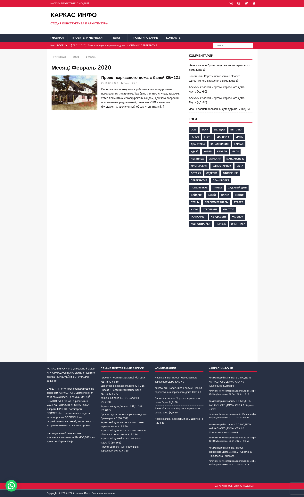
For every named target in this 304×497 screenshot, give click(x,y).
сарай (212, 195)
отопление (230, 173)
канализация (219, 144)
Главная (57, 37)
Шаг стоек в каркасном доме (118, 385)
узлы (194, 209)
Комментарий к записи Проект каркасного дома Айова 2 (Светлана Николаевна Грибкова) (230, 451)
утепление (210, 209)
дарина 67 (224, 136)
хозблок (237, 216)
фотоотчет (198, 216)
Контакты (173, 37)
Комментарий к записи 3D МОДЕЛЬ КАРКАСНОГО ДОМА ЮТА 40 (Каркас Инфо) (231, 404)
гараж (195, 136)
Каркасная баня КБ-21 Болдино (120, 397)
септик (239, 195)
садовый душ (237, 187)
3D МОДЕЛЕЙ (83, 437)
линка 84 (215, 158)
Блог (117, 37)
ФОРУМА (78, 376)
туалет (238, 202)
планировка (221, 180)
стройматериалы (216, 202)
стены (195, 202)
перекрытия (199, 180)
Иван (127, 82)
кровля (222, 151)
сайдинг (196, 195)
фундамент (218, 216)
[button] (11, 486)
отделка (212, 173)
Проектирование (144, 37)
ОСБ (193, 129)
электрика (238, 223)
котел (207, 151)
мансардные (235, 158)
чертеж (221, 223)
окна (239, 165)
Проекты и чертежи (87, 37)
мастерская (199, 165)
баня (204, 129)
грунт (208, 136)
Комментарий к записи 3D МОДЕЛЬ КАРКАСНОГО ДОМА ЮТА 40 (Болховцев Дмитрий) (230, 381)
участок (228, 209)
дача (239, 136)
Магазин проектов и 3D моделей (70, 3)
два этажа (198, 144)
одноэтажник (221, 165)
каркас (238, 144)
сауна (225, 195)
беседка (219, 129)
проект (217, 187)
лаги (235, 151)
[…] (162, 106)
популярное (199, 187)
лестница (197, 158)
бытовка (236, 129)
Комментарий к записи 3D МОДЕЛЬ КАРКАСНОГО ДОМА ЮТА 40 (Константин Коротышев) (230, 428)
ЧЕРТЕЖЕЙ (63, 376)
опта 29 (196, 173)
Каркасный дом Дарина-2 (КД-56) (229, 109)
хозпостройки (200, 223)
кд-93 (194, 151)
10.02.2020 (111, 82)
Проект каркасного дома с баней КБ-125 (141, 77)
